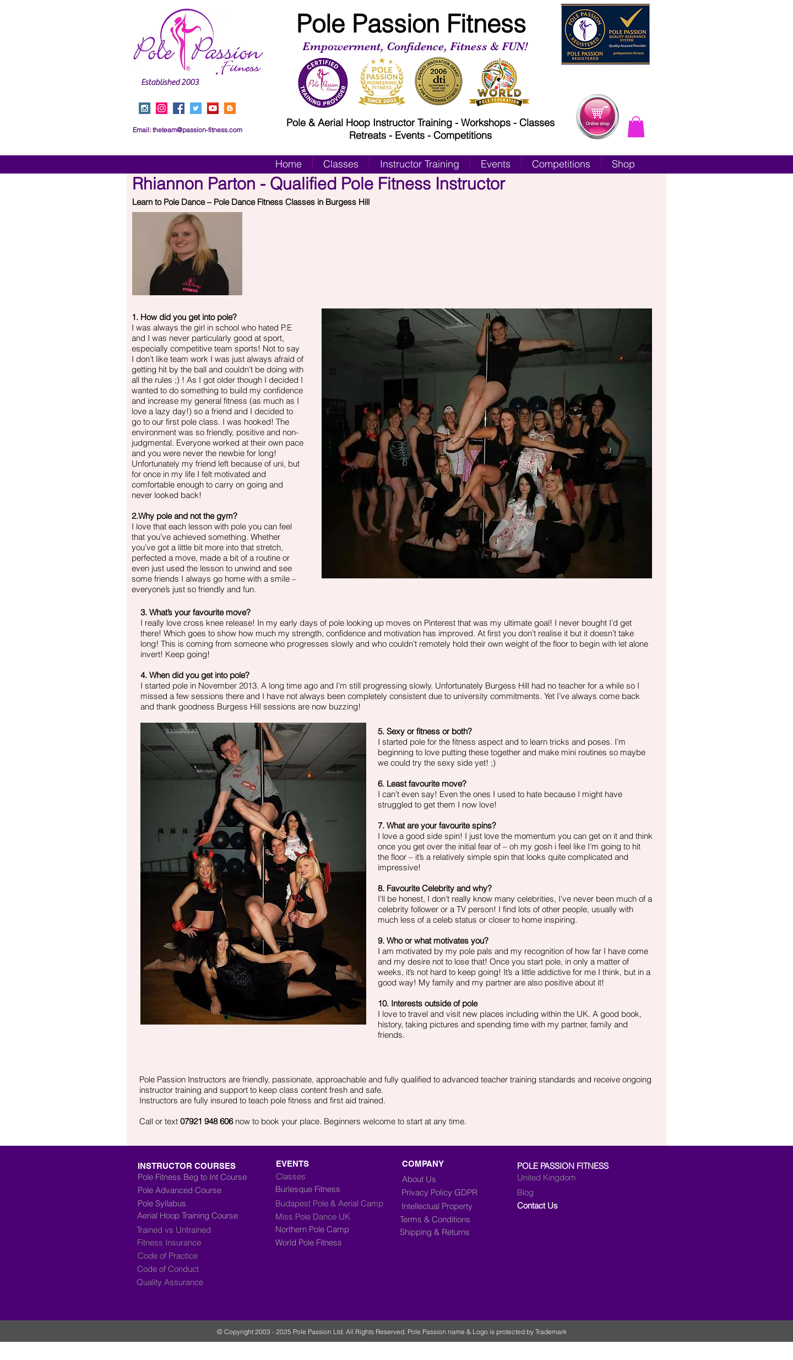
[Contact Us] (563, 1205)
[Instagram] (161, 108)
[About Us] (423, 1178)
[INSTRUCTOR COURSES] (210, 1165)
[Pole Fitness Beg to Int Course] (192, 1176)
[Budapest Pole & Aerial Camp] (338, 1203)
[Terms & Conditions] (443, 1219)
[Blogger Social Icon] (230, 108)
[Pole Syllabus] (200, 1203)
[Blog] (563, 1192)
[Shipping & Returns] (443, 1231)
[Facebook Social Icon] (178, 108)
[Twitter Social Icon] (196, 108)
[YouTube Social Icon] (213, 108)
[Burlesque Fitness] (320, 1188)
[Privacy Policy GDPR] (448, 1192)
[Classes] (337, 1176)
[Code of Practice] (184, 1255)
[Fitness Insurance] (183, 1242)
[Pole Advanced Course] (189, 1189)
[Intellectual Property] (445, 1205)
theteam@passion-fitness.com (197, 130)
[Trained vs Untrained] (199, 1229)
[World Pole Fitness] (338, 1242)
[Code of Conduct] (183, 1268)
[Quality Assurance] (183, 1281)
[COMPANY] (427, 1163)
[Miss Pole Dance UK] (329, 1216)
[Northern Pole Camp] (338, 1229)
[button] (636, 126)
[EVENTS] (329, 1163)
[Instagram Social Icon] (144, 108)
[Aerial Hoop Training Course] (202, 1215)
